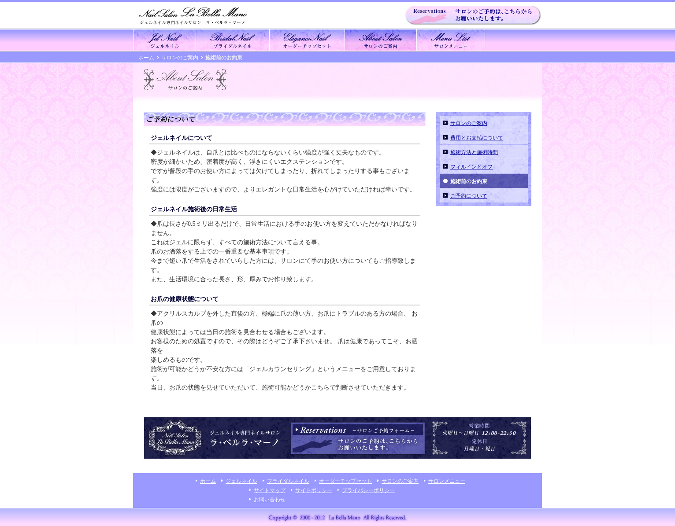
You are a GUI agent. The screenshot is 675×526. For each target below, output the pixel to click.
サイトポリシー (313, 490)
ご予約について (468, 196)
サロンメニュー (446, 481)
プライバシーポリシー (368, 490)
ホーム (146, 58)
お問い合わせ (270, 500)
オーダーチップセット (345, 481)
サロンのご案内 (179, 58)
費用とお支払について (476, 138)
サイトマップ (270, 490)
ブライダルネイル (288, 481)
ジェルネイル (241, 481)
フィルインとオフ (471, 167)
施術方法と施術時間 (474, 152)
